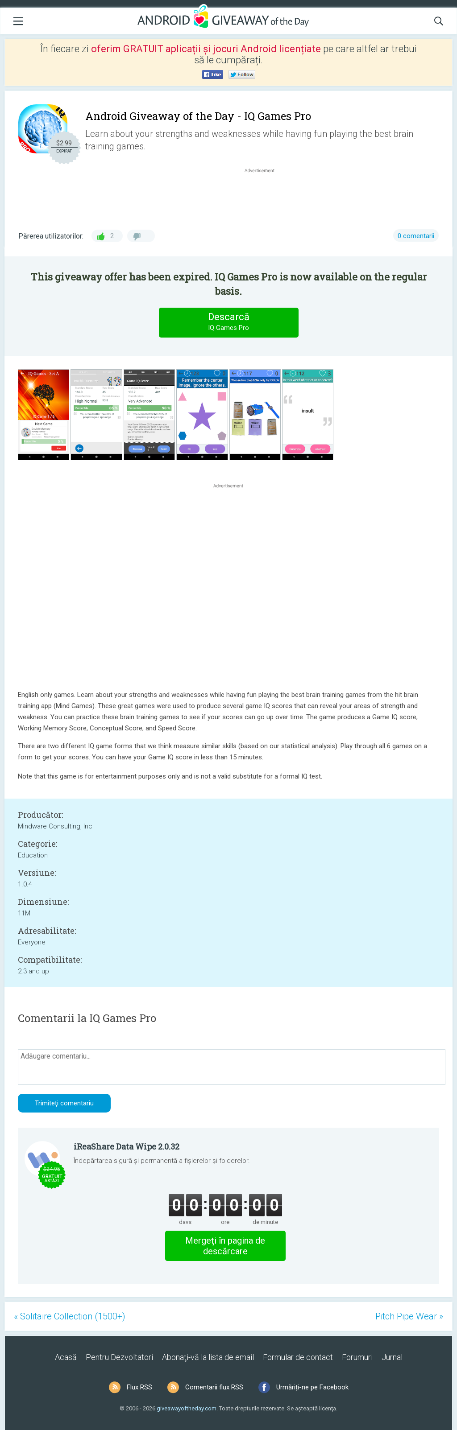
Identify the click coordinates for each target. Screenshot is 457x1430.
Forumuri (357, 1357)
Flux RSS (139, 1387)
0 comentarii (416, 236)
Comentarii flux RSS (214, 1387)
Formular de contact (298, 1357)
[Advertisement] (264, 196)
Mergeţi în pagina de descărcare (225, 1246)
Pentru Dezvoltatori (119, 1357)
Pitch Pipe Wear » (409, 1316)
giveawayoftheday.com (186, 1408)
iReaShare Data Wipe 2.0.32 (126, 1146)
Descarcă (228, 322)
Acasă (66, 1357)
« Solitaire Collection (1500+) (69, 1316)
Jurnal (392, 1357)
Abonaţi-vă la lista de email (208, 1357)
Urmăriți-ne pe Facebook (312, 1387)
